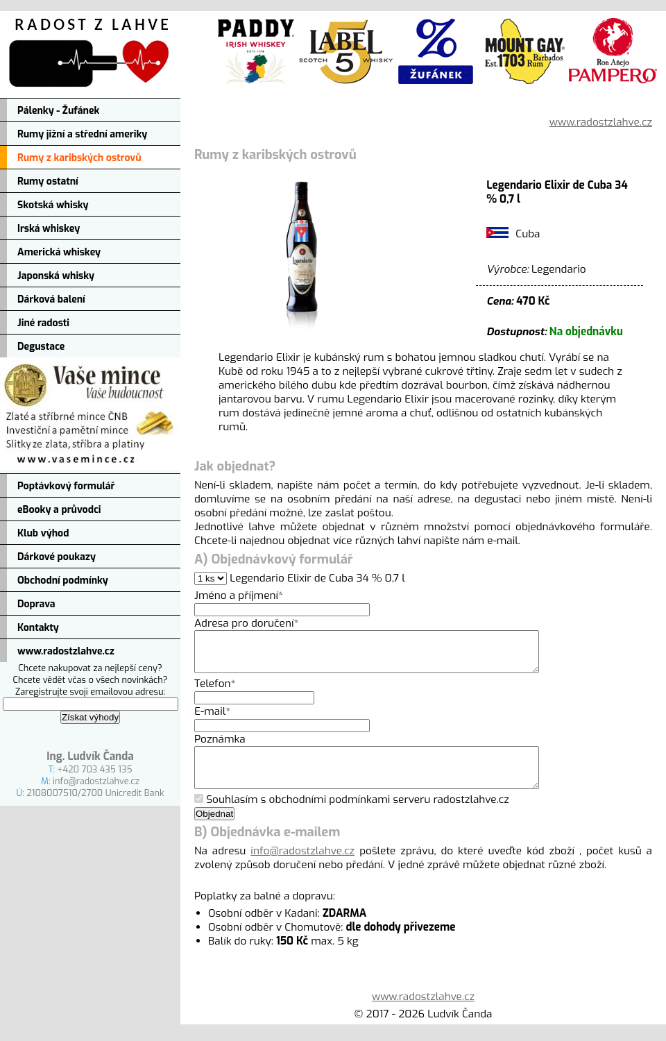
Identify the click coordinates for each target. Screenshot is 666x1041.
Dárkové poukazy (56, 557)
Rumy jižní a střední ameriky (82, 134)
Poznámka (220, 747)
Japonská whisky (55, 275)
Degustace (41, 346)
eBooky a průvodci (59, 509)
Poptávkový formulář (65, 486)
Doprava (36, 604)
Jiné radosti (43, 323)
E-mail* (212, 720)
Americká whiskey (59, 252)
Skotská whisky (53, 205)
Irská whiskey (48, 228)
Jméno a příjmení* (238, 595)
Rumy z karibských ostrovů (79, 157)
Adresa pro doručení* (246, 623)
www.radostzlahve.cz (65, 651)
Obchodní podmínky (62, 580)
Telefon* (215, 692)
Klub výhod (43, 533)
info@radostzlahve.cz (96, 781)
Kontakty (38, 627)
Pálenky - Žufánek (58, 110)
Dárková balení (51, 299)
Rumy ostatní (47, 181)
